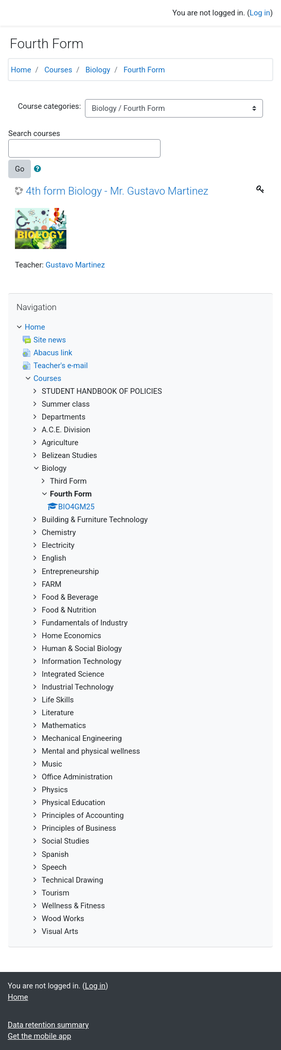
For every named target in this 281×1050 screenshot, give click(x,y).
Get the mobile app (39, 1036)
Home (21, 69)
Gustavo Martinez (75, 265)
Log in (260, 12)
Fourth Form (144, 69)
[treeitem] (140, 327)
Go (19, 169)
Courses (58, 69)
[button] (39, 169)
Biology (97, 69)
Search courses (34, 133)
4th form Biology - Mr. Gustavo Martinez (117, 191)
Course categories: (49, 106)
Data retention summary (48, 1024)
